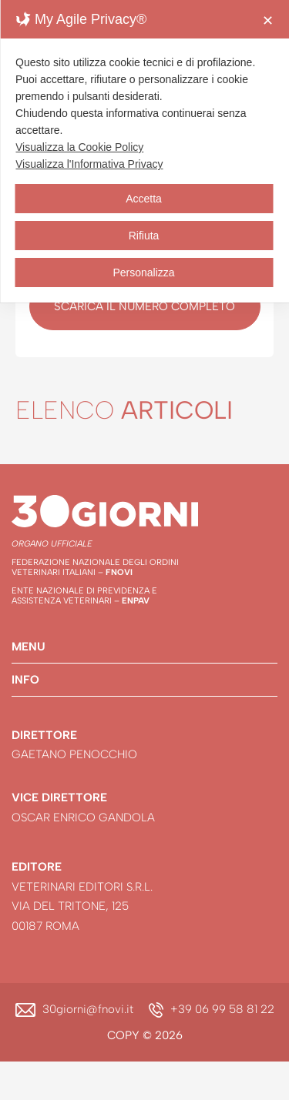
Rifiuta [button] (144, 235)
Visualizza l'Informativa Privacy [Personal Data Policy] (89, 164)
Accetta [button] (144, 198)
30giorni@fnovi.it (87, 1009)
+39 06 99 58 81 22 (222, 1009)
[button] (144, 646)
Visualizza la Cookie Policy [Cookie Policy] (79, 147)
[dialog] (144, 151)
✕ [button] (268, 20)
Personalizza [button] (143, 272)
